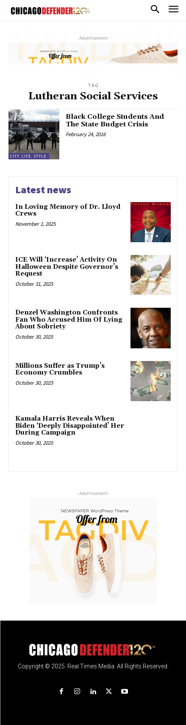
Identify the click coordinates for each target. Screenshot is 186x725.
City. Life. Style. (28, 156)
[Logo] (93, 650)
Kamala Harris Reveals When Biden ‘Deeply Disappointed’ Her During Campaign (69, 426)
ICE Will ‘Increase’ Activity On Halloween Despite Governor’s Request (66, 267)
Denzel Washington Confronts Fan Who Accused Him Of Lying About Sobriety (68, 320)
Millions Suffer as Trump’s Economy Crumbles (60, 369)
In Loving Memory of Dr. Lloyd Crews (67, 210)
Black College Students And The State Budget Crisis (115, 120)
